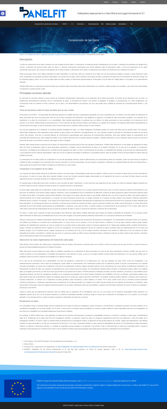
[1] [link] (135, 69)
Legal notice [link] (78, 405)
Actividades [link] (123, 24)
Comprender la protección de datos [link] (48, 24)
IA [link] (73, 24)
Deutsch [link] (115, 2)
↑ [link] (77, 341)
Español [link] (142, 2)
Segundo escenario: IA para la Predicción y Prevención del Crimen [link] (63, 54)
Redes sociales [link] (111, 24)
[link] (3, 13)
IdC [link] (102, 24)
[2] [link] (59, 122)
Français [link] (124, 2)
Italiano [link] (134, 2)
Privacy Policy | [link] (89, 405)
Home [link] (22, 54)
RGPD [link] (66, 24)
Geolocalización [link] (93, 24)
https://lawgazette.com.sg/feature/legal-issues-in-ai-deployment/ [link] (79, 347)
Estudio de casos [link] (34, 54)
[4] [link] (128, 205)
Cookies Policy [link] (99, 405)
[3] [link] (74, 178)
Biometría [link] (82, 24)
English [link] (106, 2)
